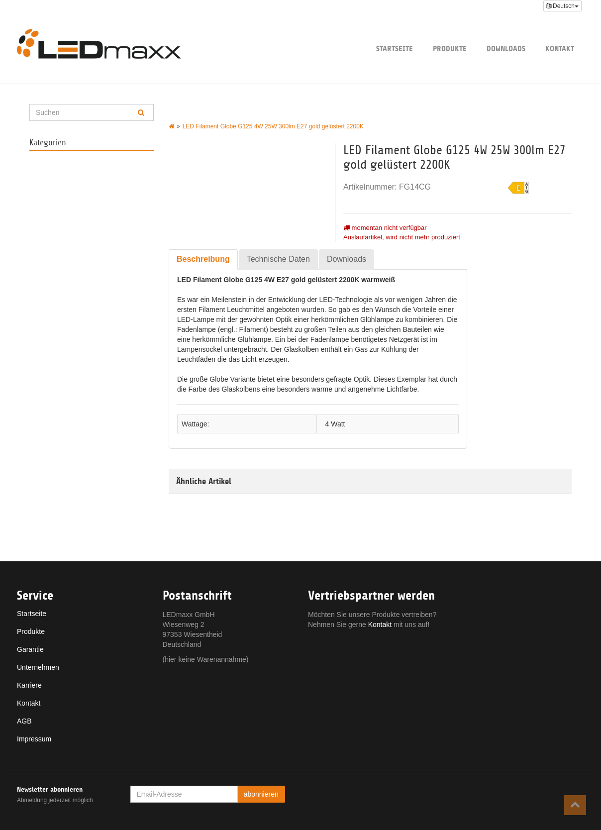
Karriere (29, 685)
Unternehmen (38, 667)
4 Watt (335, 424)
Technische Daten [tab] (278, 259)
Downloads (506, 48)
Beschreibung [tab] (203, 259)
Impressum (34, 739)
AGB (24, 721)
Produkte (450, 48)
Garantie (30, 649)
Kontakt (559, 48)
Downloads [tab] (346, 259)
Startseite (394, 48)
